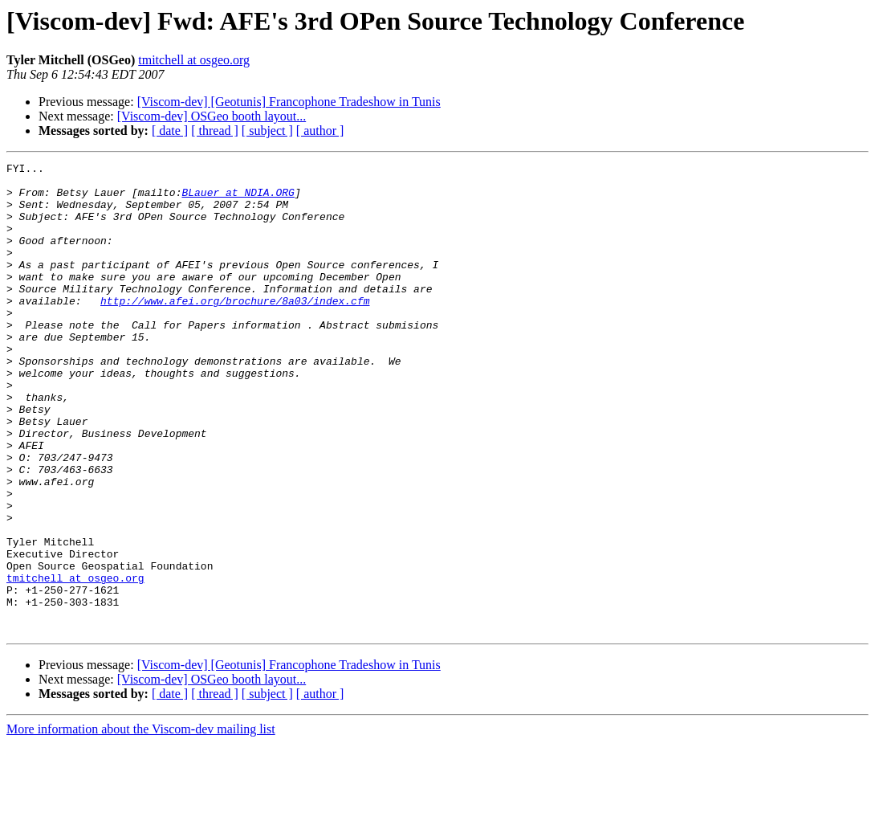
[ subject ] (267, 130)
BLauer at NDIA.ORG (237, 199)
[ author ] (320, 130)
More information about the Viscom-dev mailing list (140, 823)
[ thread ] (214, 130)
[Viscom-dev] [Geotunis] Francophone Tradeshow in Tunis (289, 101)
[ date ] (170, 130)
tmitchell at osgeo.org (194, 60)
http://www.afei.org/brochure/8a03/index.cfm (234, 329)
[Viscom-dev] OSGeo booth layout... (211, 116)
